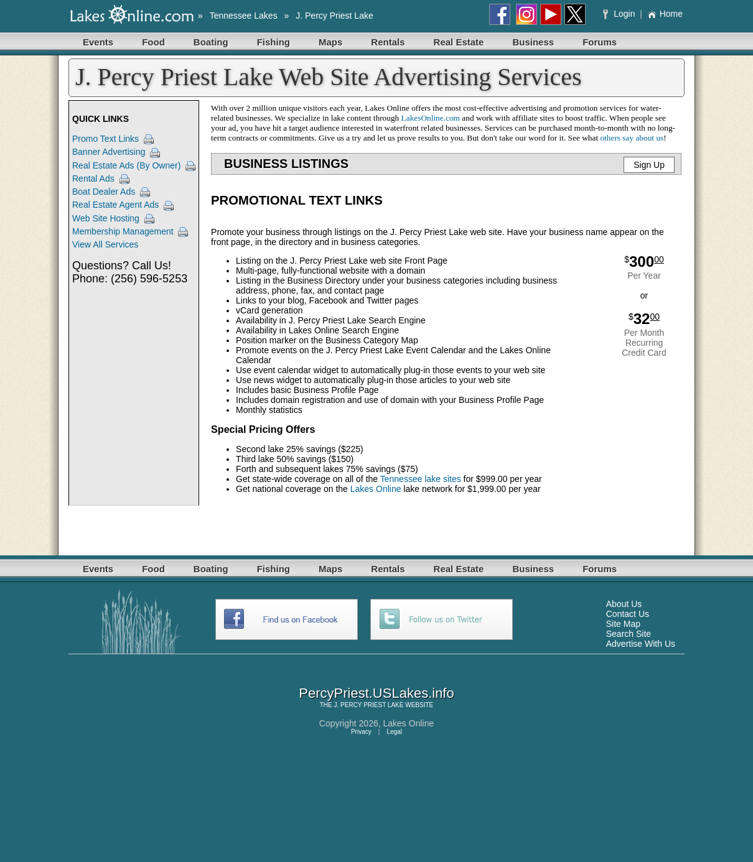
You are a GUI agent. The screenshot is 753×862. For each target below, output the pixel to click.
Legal (394, 731)
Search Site (628, 634)
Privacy (361, 731)
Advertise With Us (640, 644)
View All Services (105, 244)
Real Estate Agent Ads (115, 205)
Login (620, 14)
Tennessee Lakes (244, 16)
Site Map (623, 624)
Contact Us (627, 614)
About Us (624, 604)
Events (98, 42)
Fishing (273, 42)
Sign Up (649, 165)
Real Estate (459, 42)
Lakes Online (375, 489)
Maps (330, 42)
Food (153, 42)
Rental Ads (93, 178)
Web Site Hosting (105, 218)
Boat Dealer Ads (103, 192)
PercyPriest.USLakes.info (376, 693)
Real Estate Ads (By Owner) (126, 165)
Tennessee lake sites (420, 479)
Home (665, 14)
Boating (211, 42)
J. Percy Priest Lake (334, 16)
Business (533, 42)
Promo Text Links (105, 139)
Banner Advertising (109, 152)
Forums (599, 42)
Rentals (388, 42)
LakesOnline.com (430, 118)
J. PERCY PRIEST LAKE (369, 705)
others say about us (631, 137)
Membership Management (123, 231)
